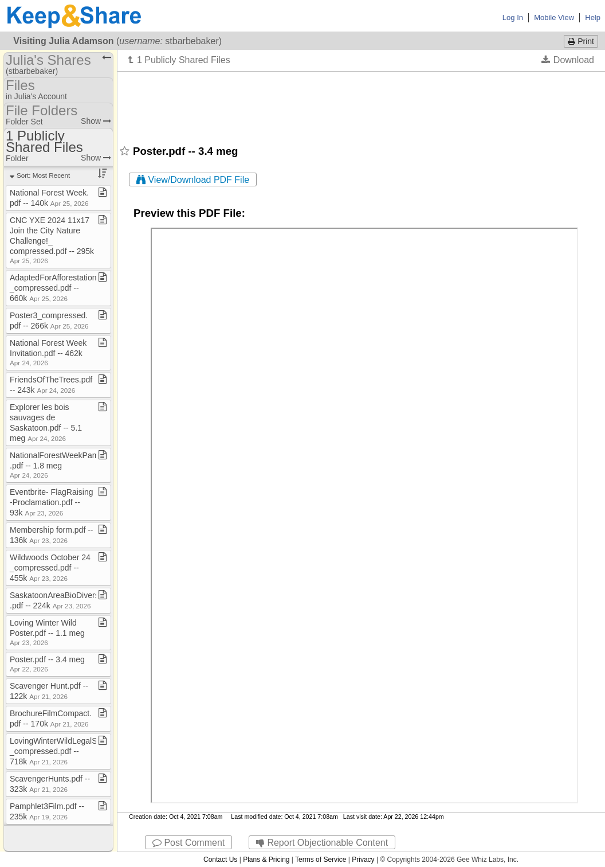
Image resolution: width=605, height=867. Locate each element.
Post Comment (188, 843)
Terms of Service (320, 860)
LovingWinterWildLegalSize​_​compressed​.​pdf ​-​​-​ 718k (58, 751)
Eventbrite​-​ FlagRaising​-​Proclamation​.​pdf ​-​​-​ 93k (51, 502)
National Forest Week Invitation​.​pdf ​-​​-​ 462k (48, 352)
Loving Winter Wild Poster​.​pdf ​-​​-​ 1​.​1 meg (47, 632)
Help (592, 17)
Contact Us (220, 860)
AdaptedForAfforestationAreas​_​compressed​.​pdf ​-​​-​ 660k (63, 288)
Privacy (363, 860)
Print (581, 41)
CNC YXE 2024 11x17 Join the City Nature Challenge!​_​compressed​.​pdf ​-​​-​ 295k (52, 240)
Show (96, 121)
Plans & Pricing (266, 860)
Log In (512, 17)
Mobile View (554, 17)
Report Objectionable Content (322, 843)
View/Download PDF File (192, 180)
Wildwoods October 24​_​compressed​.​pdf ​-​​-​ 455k (50, 568)
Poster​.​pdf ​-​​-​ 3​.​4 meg (47, 664)
